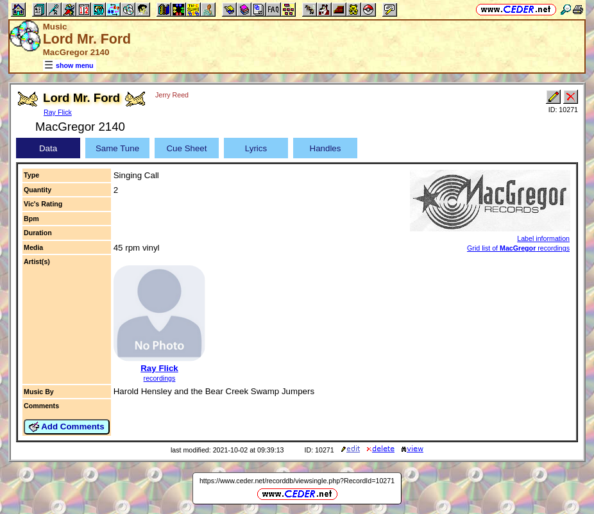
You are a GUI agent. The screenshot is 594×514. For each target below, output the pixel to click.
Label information (543, 238)
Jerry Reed (172, 95)
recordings (160, 378)
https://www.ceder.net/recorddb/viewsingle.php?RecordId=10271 (297, 481)
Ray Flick (58, 112)
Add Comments (67, 427)
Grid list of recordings (518, 248)
